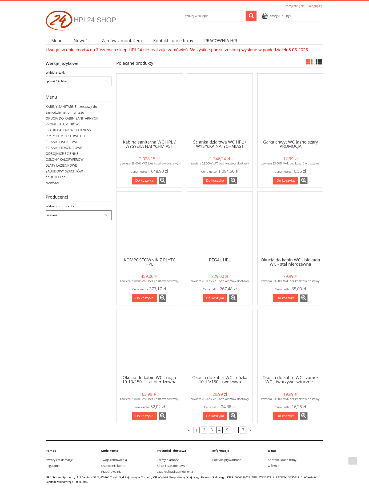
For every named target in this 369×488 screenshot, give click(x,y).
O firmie (273, 466)
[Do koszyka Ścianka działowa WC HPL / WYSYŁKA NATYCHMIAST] (215, 180)
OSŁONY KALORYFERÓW (65, 159)
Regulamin (53, 466)
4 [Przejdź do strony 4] (219, 430)
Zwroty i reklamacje (59, 460)
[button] (162, 180)
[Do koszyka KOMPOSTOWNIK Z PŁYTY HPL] (144, 298)
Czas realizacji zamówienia (175, 471)
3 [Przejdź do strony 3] (212, 430)
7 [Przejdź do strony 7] (243, 430)
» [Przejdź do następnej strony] (251, 430)
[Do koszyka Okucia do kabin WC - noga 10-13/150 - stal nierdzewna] (144, 416)
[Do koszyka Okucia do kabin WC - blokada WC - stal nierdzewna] (285, 298)
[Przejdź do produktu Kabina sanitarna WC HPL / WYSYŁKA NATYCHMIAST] (149, 106)
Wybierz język (55, 72)
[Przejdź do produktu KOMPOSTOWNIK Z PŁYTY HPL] (149, 224)
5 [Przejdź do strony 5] (227, 430)
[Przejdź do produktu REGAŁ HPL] (219, 224)
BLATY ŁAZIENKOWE (61, 165)
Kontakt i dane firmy (282, 460)
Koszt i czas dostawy (171, 466)
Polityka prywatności (226, 460)
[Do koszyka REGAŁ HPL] (215, 298)
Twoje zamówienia (114, 460)
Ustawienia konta (113, 466)
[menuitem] (57, 40)
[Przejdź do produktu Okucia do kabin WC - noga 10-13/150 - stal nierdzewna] (149, 341)
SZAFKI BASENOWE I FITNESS (68, 130)
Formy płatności (168, 460)
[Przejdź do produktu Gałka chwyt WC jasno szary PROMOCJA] (290, 106)
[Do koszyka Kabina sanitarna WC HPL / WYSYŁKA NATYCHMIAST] (144, 180)
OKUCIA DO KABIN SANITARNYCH (72, 118)
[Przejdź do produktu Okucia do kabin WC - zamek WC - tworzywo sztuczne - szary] (290, 341)
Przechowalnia (111, 471)
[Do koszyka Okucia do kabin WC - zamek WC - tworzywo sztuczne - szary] (285, 416)
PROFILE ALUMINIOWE (63, 124)
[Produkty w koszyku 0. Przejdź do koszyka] (276, 16)
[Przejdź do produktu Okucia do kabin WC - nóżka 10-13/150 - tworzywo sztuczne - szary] (219, 341)
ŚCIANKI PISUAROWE (62, 142)
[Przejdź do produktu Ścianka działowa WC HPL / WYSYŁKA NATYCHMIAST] (219, 106)
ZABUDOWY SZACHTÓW (64, 171)
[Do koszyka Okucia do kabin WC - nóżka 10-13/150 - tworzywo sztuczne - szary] (215, 416)
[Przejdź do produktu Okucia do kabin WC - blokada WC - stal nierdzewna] (290, 224)
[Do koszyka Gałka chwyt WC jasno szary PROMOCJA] (285, 180)
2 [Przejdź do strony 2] (204, 430)
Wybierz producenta (60, 206)
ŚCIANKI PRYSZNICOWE (64, 147)
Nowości (52, 183)
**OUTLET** (55, 177)
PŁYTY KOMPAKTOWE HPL (66, 136)
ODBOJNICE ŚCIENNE (62, 153)
